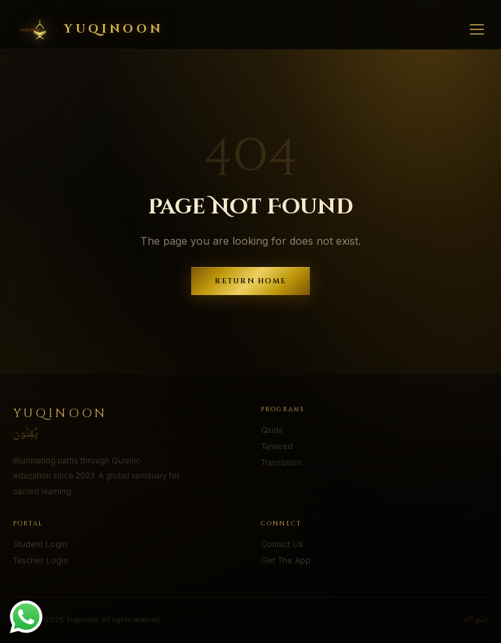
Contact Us (282, 544)
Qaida (271, 430)
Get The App (286, 560)
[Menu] (477, 29)
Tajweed (277, 446)
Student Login (40, 544)
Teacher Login (40, 560)
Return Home (251, 281)
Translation (281, 462)
